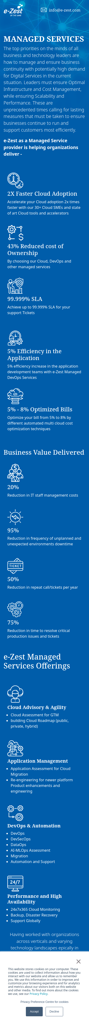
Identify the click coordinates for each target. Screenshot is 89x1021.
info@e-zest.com (64, 10)
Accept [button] (34, 1011)
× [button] (78, 961)
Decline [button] (54, 1011)
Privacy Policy (38, 994)
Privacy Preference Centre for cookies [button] (44, 1002)
